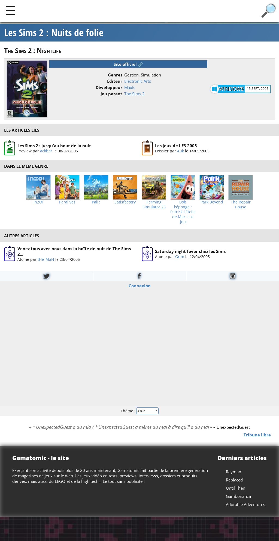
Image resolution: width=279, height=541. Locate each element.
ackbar (46, 150)
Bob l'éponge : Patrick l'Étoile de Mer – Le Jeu (183, 212)
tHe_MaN (46, 259)
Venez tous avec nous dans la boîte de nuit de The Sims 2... (74, 251)
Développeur (109, 87)
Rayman (233, 471)
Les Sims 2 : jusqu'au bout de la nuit (54, 145)
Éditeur (114, 81)
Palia (96, 202)
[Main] (10, 10)
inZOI (38, 202)
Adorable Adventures (245, 504)
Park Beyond (212, 202)
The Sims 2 (134, 93)
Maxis (129, 87)
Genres (115, 75)
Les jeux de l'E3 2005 (176, 145)
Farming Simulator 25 (154, 204)
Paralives (67, 202)
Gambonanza (238, 496)
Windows (231, 88)
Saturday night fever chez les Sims (190, 251)
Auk (180, 150)
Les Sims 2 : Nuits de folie (54, 33)
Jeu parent (111, 93)
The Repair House (241, 204)
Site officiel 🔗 (128, 64)
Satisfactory (125, 202)
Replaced (234, 480)
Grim (179, 256)
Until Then (235, 488)
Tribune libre (257, 434)
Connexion (140, 285)
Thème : (139, 410)
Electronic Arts (137, 81)
